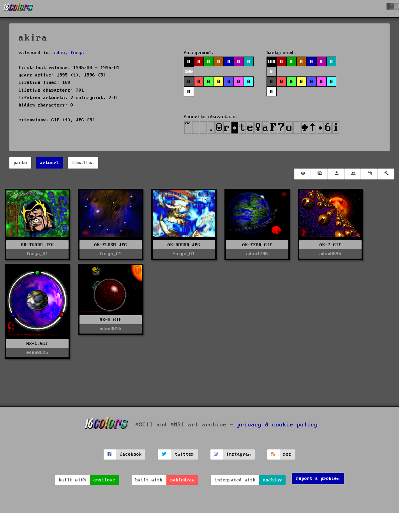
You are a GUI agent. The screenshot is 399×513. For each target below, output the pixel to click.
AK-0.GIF (111, 319)
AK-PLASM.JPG (110, 244)
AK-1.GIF (37, 343)
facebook (131, 454)
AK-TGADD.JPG (37, 244)
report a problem (318, 478)
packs (20, 162)
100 (189, 71)
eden (59, 52)
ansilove (104, 480)
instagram (238, 454)
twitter (184, 454)
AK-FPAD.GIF (257, 244)
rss (287, 454)
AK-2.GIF (330, 244)
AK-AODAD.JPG (184, 244)
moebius (272, 480)
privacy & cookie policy (277, 425)
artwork (49, 162)
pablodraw (182, 480)
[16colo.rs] (18, 8)
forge (77, 52)
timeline (83, 162)
